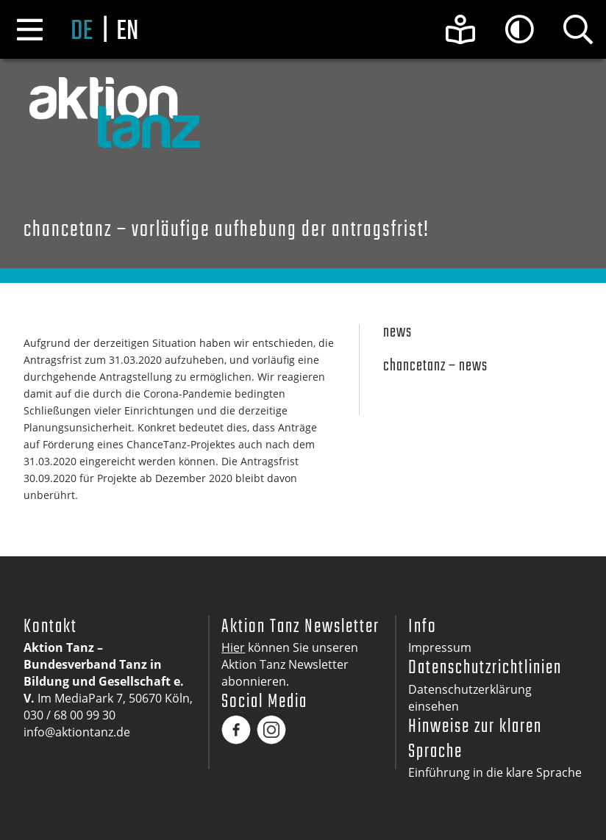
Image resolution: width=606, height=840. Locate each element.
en (127, 32)
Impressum (439, 647)
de (82, 32)
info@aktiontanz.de (77, 732)
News (397, 332)
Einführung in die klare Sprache (495, 772)
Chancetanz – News (435, 366)
